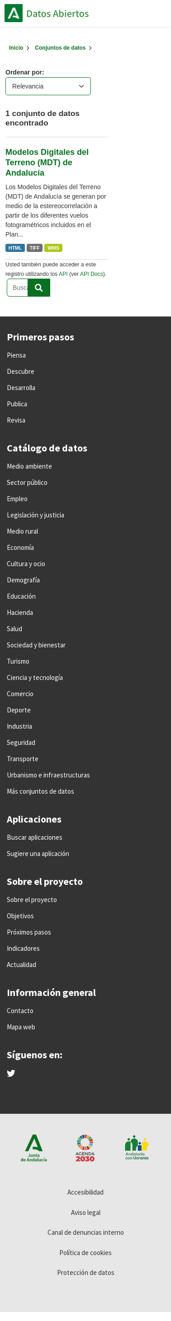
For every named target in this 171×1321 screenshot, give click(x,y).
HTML (15, 248)
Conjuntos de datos (60, 48)
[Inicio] (16, 48)
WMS (53, 248)
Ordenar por (23, 72)
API (63, 274)
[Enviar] (39, 288)
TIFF (35, 248)
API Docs (91, 274)
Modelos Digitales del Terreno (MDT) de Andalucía (47, 163)
